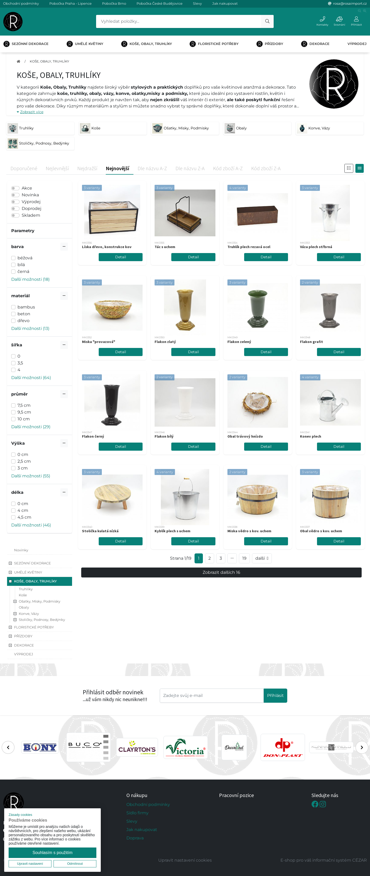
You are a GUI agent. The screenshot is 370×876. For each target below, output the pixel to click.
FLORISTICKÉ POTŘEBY (214, 44)
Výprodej (31, 201)
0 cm (22, 454)
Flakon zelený (239, 341)
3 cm (22, 468)
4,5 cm (24, 517)
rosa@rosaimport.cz (350, 3)
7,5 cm (24, 405)
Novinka (30, 194)
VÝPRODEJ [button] (23, 654)
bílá (21, 264)
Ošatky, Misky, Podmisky (39, 601)
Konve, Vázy (29, 613)
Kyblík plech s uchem (172, 531)
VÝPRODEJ (357, 44)
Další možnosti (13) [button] (30, 328)
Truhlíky (26, 589)
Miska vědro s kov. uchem (249, 531)
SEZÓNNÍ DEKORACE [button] (32, 563)
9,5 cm (24, 412)
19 (244, 558)
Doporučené (23, 168)
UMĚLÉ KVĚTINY (85, 44)
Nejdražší (87, 168)
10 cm (23, 418)
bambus (26, 307)
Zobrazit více (30, 112)
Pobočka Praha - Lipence (70, 3)
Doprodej (31, 208)
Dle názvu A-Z (152, 168)
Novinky (21, 550)
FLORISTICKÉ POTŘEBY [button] (34, 627)
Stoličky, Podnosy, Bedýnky (42, 619)
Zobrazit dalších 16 (221, 572)
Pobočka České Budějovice (160, 3)
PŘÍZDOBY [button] (23, 636)
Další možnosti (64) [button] (31, 377)
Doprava (135, 837)
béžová (24, 257)
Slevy (197, 3)
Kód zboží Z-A (266, 168)
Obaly (24, 607)
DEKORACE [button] (24, 645)
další (261, 558)
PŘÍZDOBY (269, 44)
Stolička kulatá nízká (100, 531)
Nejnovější (117, 168)
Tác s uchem (165, 246)
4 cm (22, 510)
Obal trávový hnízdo (245, 436)
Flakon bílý (164, 436)
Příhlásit (275, 695)
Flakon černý (93, 436)
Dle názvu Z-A (190, 168)
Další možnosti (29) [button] (30, 426)
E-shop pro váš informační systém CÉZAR (323, 860)
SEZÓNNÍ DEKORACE (26, 44)
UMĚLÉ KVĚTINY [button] (28, 572)
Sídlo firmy (137, 812)
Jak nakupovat (225, 3)
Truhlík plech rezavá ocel (248, 246)
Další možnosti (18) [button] (30, 279)
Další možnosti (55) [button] (30, 475)
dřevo (23, 320)
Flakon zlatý (165, 341)
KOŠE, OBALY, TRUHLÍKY (146, 44)
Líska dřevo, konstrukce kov (107, 246)
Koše (23, 595)
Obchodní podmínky (21, 3)
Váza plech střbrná (316, 246)
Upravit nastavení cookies (185, 860)
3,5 (20, 362)
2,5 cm (24, 461)
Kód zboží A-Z (228, 168)
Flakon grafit (311, 341)
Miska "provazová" (98, 341)
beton (23, 313)
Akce (27, 188)
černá (23, 271)
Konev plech (310, 436)
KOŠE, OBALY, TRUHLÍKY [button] (35, 581)
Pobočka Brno (114, 3)
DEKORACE (315, 44)
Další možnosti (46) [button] (31, 525)
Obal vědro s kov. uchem (321, 531)
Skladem (31, 215)
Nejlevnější (57, 168)
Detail (120, 257)
